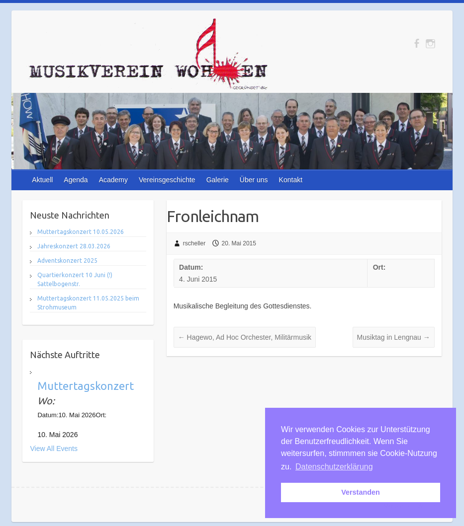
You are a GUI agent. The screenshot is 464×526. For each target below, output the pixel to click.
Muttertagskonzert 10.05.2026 (80, 231)
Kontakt (290, 180)
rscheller (194, 243)
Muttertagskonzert (85, 385)
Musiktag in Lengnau (393, 337)
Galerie (217, 180)
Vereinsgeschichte (167, 180)
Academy (113, 180)
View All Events (53, 448)
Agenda (76, 180)
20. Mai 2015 (239, 243)
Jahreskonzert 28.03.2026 (73, 246)
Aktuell (42, 180)
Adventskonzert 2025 (67, 260)
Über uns (254, 180)
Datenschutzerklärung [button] (334, 466)
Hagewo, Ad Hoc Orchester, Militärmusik (244, 337)
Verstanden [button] (360, 492)
